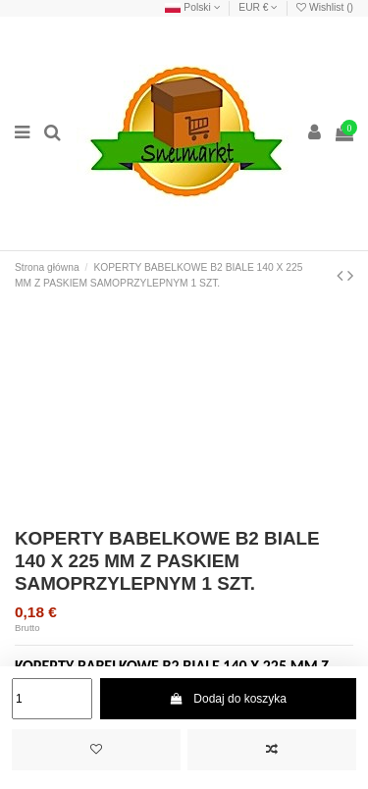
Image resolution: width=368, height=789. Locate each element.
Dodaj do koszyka (228, 699)
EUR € (258, 7)
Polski (192, 7)
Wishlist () (324, 7)
